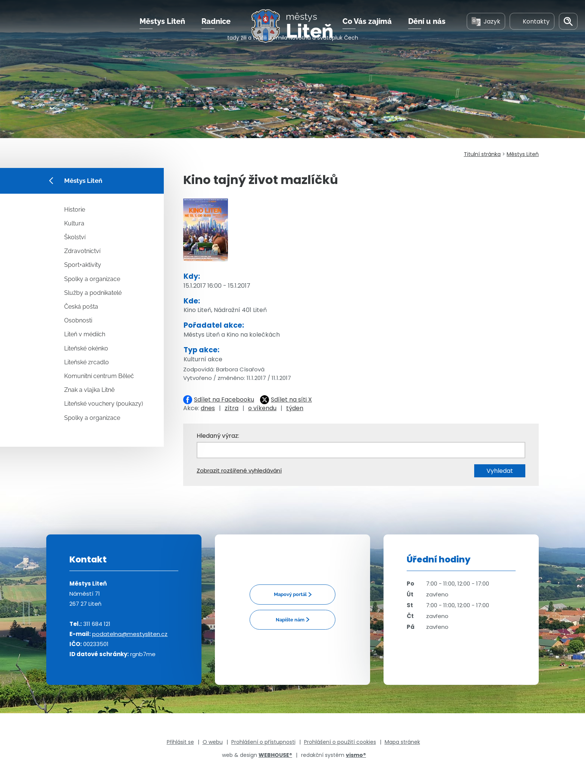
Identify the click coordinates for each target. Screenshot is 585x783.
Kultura (74, 223)
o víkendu (262, 408)
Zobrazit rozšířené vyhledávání (239, 470)
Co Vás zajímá (367, 29)
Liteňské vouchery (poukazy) (103, 403)
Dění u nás (426, 29)
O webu (213, 742)
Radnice (216, 29)
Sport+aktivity (82, 264)
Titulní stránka (482, 154)
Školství (74, 237)
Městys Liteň (162, 29)
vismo (356, 755)
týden (294, 408)
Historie (74, 209)
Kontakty (532, 29)
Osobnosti (78, 320)
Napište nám (290, 620)
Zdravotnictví (82, 251)
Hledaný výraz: (218, 435)
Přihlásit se (180, 742)
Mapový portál (290, 594)
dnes (208, 408)
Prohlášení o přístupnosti (263, 742)
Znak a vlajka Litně (89, 389)
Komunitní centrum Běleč (99, 376)
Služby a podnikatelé (93, 292)
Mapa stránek (402, 742)
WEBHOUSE (275, 755)
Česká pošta (81, 306)
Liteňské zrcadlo (86, 362)
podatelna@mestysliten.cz (130, 634)
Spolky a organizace (92, 279)
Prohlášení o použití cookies (340, 742)
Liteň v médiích (84, 334)
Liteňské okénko (86, 348)
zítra (231, 408)
